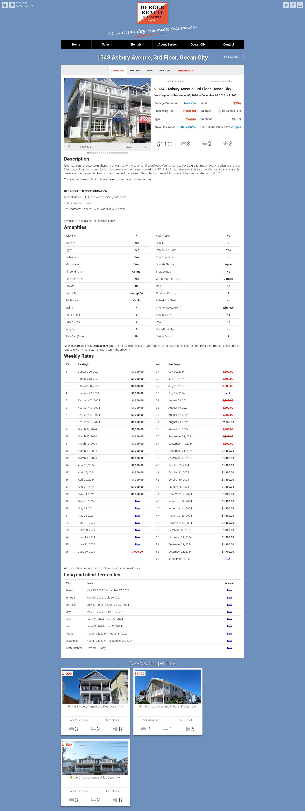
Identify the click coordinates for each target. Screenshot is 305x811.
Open (237, 127)
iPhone (5, 5)
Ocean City (198, 44)
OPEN (236, 119)
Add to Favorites (176, 81)
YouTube (300, 5)
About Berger (167, 44)
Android (12, 5)
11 (107, 153)
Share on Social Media (219, 81)
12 (109, 153)
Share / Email (104, 720)
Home (76, 44)
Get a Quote (188, 127)
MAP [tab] (149, 70)
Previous (85, 146)
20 (125, 153)
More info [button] (190, 103)
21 (127, 153)
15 (115, 153)
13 (111, 153)
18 (121, 153)
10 (105, 153)
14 (113, 153)
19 (123, 153)
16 (117, 153)
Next (129, 146)
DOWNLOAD (229, 111)
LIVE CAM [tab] (164, 70)
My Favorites (231, 56)
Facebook (293, 5)
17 (119, 153)
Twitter (286, 5)
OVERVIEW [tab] (117, 70)
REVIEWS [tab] (135, 70)
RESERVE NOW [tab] (185, 70)
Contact (228, 44)
